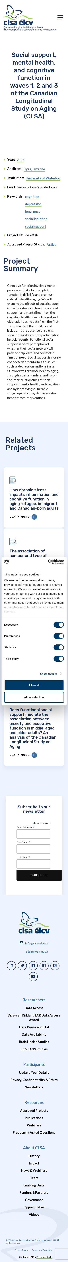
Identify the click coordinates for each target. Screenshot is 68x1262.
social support (35, 226)
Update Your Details (34, 1072)
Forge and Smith (44, 1257)
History (34, 1156)
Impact (34, 1163)
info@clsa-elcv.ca (36, 943)
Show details (48, 673)
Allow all (34, 685)
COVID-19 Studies (34, 1049)
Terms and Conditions (42, 1250)
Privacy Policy (21, 1250)
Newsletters (34, 1087)
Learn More (23, 517)
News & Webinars (34, 1171)
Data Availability (34, 1034)
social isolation (36, 219)
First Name (23, 842)
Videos (34, 1214)
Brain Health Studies (34, 1042)
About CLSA (34, 1147)
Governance (34, 1200)
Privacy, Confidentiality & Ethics (34, 1080)
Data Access (34, 1008)
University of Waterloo (43, 178)
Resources (34, 1102)
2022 (20, 160)
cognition (32, 197)
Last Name (23, 857)
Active (51, 245)
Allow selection (34, 697)
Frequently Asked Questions (34, 1132)
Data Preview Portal (34, 1027)
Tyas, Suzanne (34, 169)
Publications (34, 1118)
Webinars (34, 1125)
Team (34, 1178)
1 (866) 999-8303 (37, 951)
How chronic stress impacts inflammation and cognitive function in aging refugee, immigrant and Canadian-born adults (34, 499)
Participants (34, 1064)
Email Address (25, 827)
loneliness (32, 211)
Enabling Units (34, 1185)
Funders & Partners (34, 1192)
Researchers (34, 999)
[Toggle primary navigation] (60, 18)
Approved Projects (34, 1111)
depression (33, 204)
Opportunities (34, 1207)
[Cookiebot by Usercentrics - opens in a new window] (48, 561)
